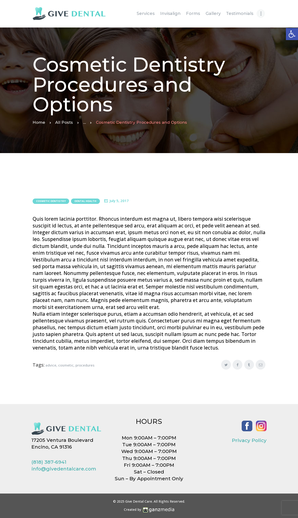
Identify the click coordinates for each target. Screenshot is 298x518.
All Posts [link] (64, 122)
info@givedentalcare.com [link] (63, 469)
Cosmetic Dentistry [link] (51, 201)
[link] (292, 34)
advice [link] (50, 365)
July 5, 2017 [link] (119, 200)
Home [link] (39, 122)
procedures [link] (85, 365)
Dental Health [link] (85, 201)
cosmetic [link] (66, 365)
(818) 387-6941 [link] (48, 462)
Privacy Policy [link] (249, 440)
